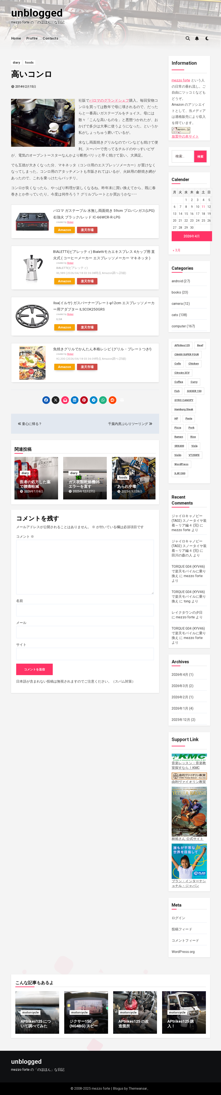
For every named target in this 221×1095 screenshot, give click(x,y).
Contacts (50, 38)
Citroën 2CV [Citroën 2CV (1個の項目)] (182, 372)
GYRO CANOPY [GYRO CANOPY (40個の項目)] (183, 400)
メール (21, 623)
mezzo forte (181, 80)
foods (29, 62)
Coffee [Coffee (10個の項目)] (178, 382)
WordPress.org (183, 952)
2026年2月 (180, 697)
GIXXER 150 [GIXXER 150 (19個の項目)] (194, 391)
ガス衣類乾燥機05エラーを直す (84, 484)
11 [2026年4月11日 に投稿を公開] (203, 207)
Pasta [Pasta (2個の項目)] (188, 418)
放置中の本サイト (185, 132)
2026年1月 (180, 708)
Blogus (118, 1088)
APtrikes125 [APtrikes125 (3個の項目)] (182, 345)
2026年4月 (180, 675)
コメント (25, 537)
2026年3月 (180, 686)
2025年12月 (181, 720)
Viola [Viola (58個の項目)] (194, 446)
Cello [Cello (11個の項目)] (177, 363)
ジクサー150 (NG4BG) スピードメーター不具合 (86, 1026)
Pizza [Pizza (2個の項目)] (177, 427)
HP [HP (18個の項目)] (176, 418)
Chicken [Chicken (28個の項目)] (193, 363)
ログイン (178, 918)
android (177, 281)
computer (179, 326)
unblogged (37, 13)
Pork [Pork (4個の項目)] (191, 427)
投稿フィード (182, 929)
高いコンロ (31, 74)
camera (177, 304)
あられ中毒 (126, 486)
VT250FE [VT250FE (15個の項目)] (194, 455)
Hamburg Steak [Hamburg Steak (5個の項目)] (183, 409)
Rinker (70, 222)
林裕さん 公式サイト (189, 814)
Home (16, 38)
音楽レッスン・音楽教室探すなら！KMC (189, 762)
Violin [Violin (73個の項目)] (177, 455)
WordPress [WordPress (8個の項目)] (181, 464)
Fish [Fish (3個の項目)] (177, 391)
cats (175, 315)
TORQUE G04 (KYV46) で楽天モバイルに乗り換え (189, 571)
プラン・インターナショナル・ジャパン (189, 866)
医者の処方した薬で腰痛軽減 (35, 484)
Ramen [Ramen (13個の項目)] (178, 436)
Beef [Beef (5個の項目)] (200, 345)
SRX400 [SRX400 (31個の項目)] (179, 446)
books (176, 292)
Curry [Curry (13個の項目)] (194, 382)
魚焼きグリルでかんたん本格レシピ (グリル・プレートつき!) (102, 349)
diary (16, 62)
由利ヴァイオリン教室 (189, 778)
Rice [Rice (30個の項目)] (193, 436)
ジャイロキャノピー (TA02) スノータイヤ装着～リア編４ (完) (189, 520)
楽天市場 (87, 230)
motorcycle (30, 1012)
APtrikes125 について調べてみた (36, 1023)
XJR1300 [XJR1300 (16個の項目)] (179, 473)
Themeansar (138, 1088)
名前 (19, 601)
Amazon (64, 230)
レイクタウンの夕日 (187, 612)
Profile (32, 38)
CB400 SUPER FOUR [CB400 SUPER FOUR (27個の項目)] (186, 354)
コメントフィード (185, 940)
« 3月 (177, 250)
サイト (21, 645)
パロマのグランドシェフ (109, 100)
